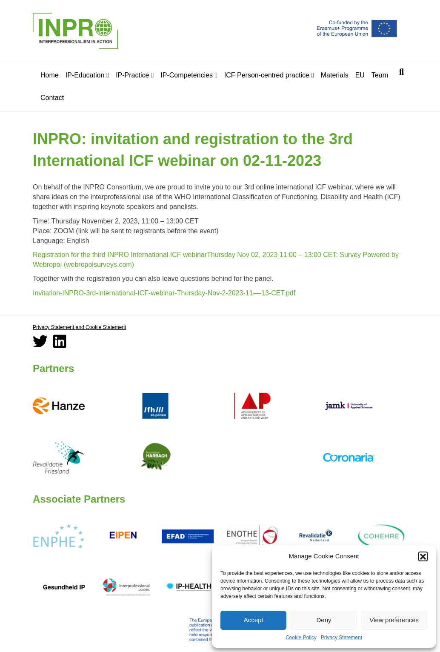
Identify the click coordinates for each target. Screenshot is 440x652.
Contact (52, 97)
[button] (423, 556)
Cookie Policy (301, 638)
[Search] (401, 72)
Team (379, 75)
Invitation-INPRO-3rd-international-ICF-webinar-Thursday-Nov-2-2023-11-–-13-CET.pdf (164, 293)
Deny (323, 619)
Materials (335, 75)
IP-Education (85, 75)
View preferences (394, 619)
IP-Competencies (186, 75)
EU (360, 75)
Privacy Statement (341, 638)
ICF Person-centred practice (266, 75)
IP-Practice (132, 75)
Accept (253, 619)
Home (49, 75)
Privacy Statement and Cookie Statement (79, 327)
